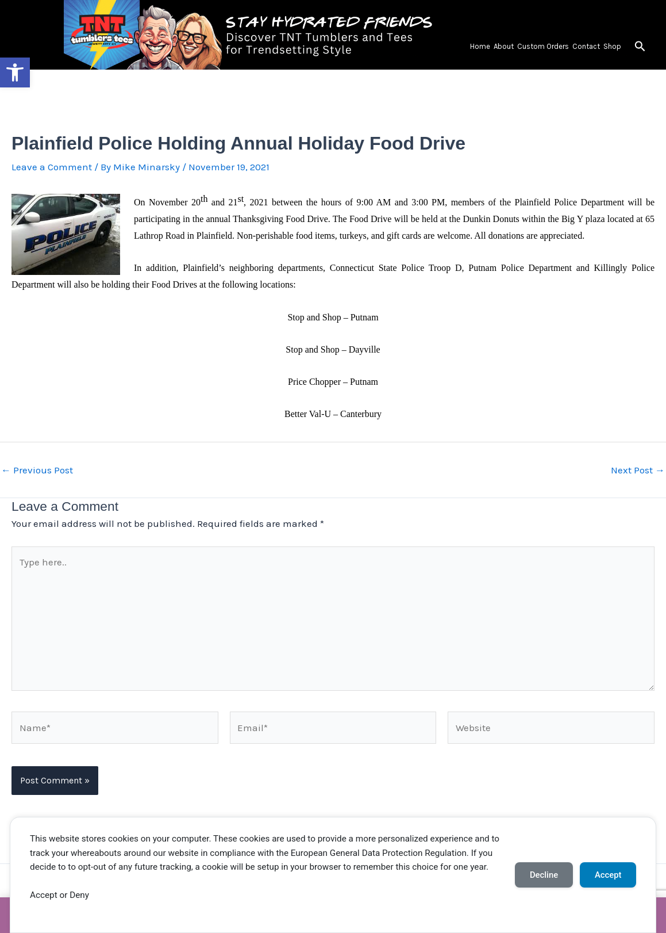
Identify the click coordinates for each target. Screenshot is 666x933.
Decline (544, 875)
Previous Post (37, 470)
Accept (608, 875)
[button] (15, 72)
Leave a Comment (51, 167)
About (504, 46)
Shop (612, 46)
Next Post (638, 470)
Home (480, 46)
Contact (586, 46)
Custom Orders (543, 46)
